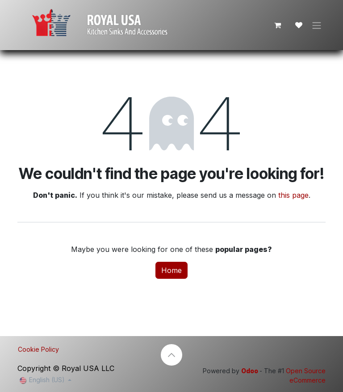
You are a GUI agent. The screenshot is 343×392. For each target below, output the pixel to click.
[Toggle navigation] (317, 25)
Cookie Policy (38, 349)
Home (171, 270)
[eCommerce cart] (277, 25)
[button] (171, 355)
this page (293, 195)
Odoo (250, 371)
